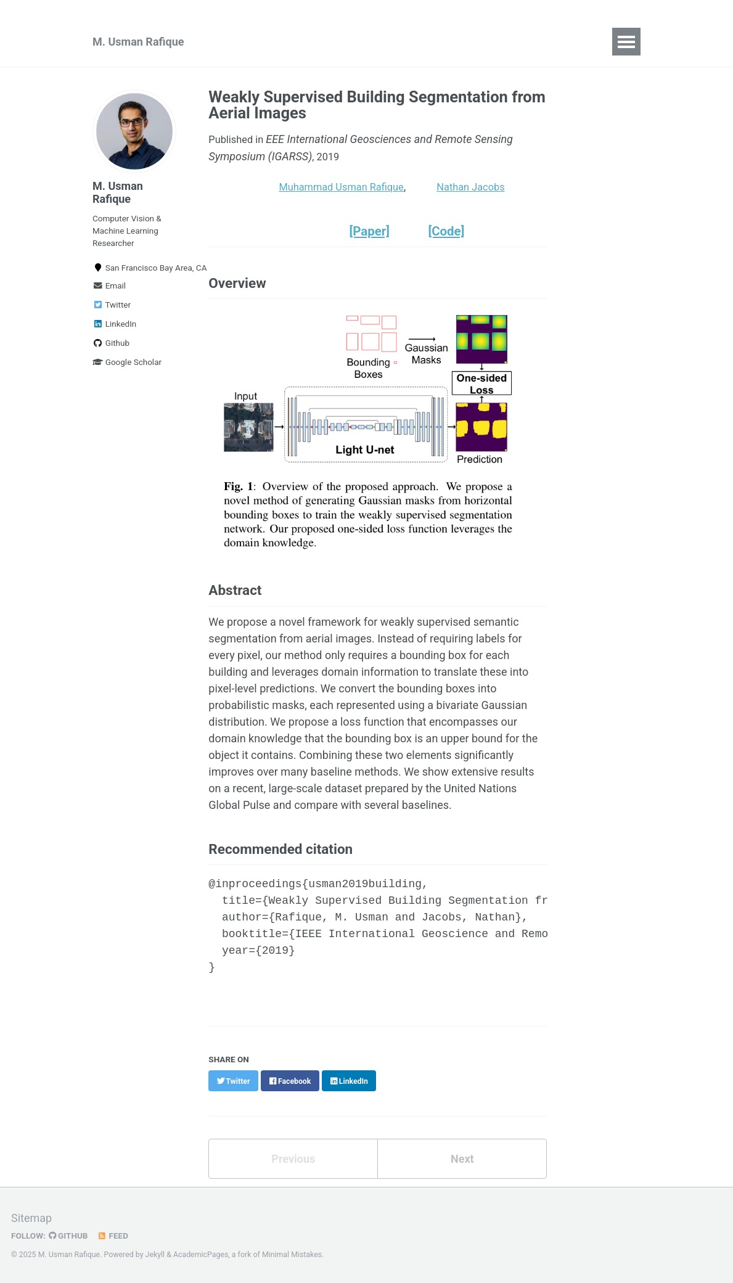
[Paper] (372, 235)
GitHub (69, 1235)
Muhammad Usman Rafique (347, 191)
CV (461, 41)
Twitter (111, 305)
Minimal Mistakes (292, 1254)
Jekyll (155, 1254)
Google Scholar (127, 362)
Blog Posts (405, 41)
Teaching (334, 41)
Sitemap (31, 1217)
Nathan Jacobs (486, 191)
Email (109, 286)
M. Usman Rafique (138, 41)
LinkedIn (114, 324)
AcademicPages (200, 1254)
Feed (114, 1235)
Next (462, 1163)
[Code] (452, 235)
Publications (258, 41)
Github (110, 343)
